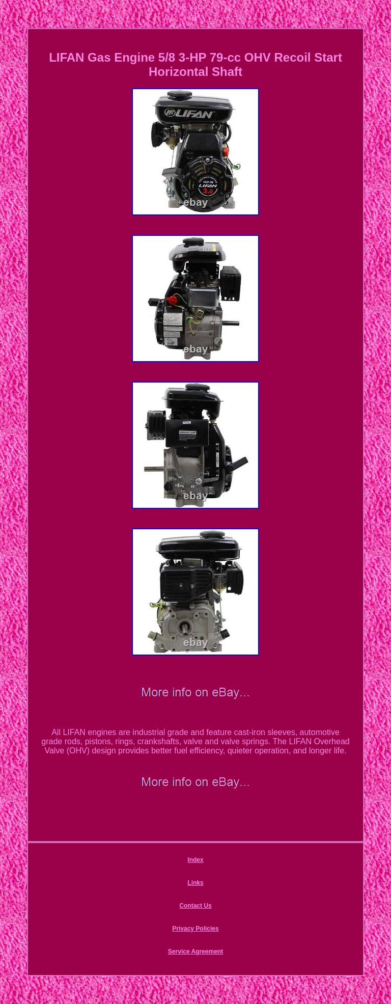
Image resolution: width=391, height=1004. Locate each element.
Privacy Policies (195, 928)
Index (195, 859)
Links (195, 882)
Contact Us (195, 905)
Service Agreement (195, 951)
